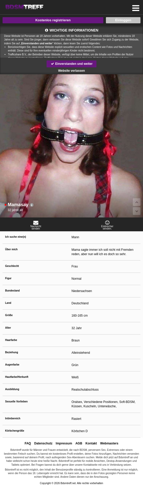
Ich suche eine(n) (15, 236)
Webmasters (109, 443)
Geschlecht (12, 266)
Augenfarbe (12, 364)
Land (8, 302)
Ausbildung (12, 389)
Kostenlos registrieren (53, 20)
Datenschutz (43, 443)
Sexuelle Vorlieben (16, 401)
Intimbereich (12, 418)
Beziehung (11, 352)
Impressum (64, 443)
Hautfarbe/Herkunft (16, 377)
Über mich (11, 249)
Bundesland (12, 290)
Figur (8, 278)
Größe (9, 315)
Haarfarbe (11, 340)
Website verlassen (71, 70)
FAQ (28, 443)
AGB (78, 443)
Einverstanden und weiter (71, 64)
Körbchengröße (14, 430)
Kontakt (91, 443)
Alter (8, 327)
